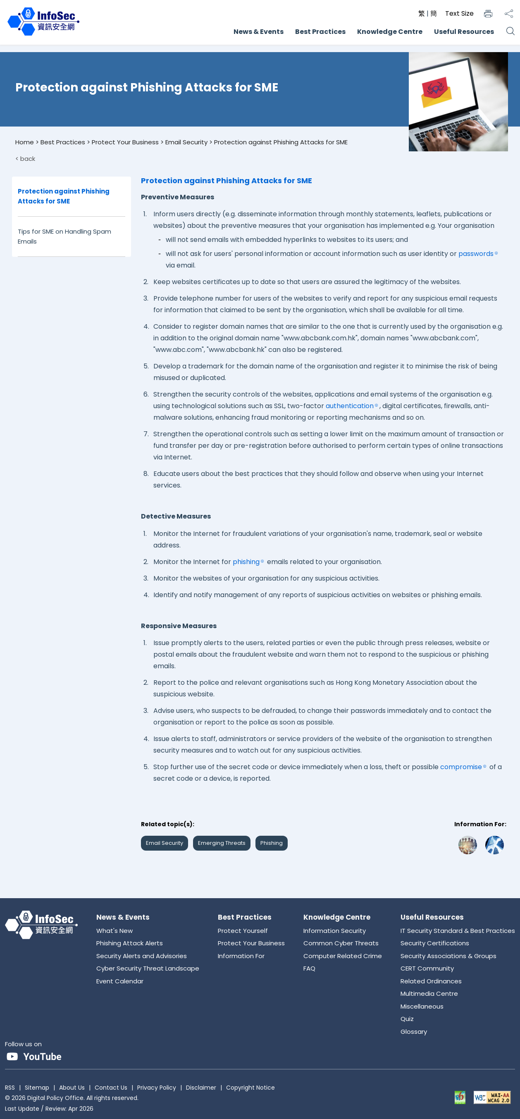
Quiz (407, 1018)
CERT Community (427, 968)
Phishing (271, 843)
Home (24, 142)
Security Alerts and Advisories (141, 956)
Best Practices (320, 31)
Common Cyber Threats (341, 943)
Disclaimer (201, 1087)
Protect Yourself (243, 930)
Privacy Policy (156, 1087)
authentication (350, 406)
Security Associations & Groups (448, 956)
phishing (246, 562)
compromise (461, 767)
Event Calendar (119, 981)
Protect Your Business (125, 142)
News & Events (259, 31)
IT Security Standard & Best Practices (458, 930)
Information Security (334, 930)
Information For (241, 956)
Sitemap (37, 1087)
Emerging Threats (222, 843)
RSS (10, 1087)
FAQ (309, 968)
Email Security (186, 142)
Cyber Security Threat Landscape (147, 968)
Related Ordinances (431, 981)
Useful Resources (464, 31)
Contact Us (111, 1087)
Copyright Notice (250, 1087)
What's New (114, 930)
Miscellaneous (422, 1006)
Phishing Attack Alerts (129, 943)
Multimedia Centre (429, 993)
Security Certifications (435, 943)
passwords (476, 253)
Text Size (459, 13)
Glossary (414, 1031)
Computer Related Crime (342, 956)
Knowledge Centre (389, 31)
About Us (72, 1087)
